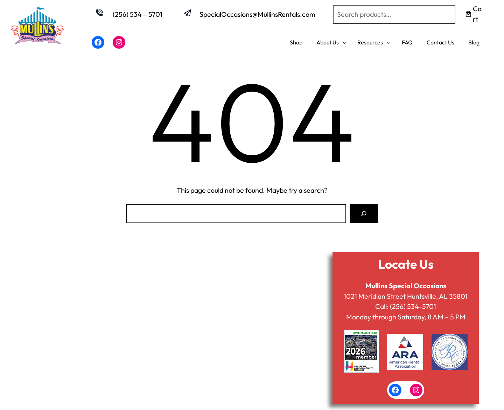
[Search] (364, 213)
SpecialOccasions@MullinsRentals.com (257, 14)
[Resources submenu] (389, 42)
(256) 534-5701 (413, 306)
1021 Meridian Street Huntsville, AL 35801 (406, 296)
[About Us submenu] (344, 42)
